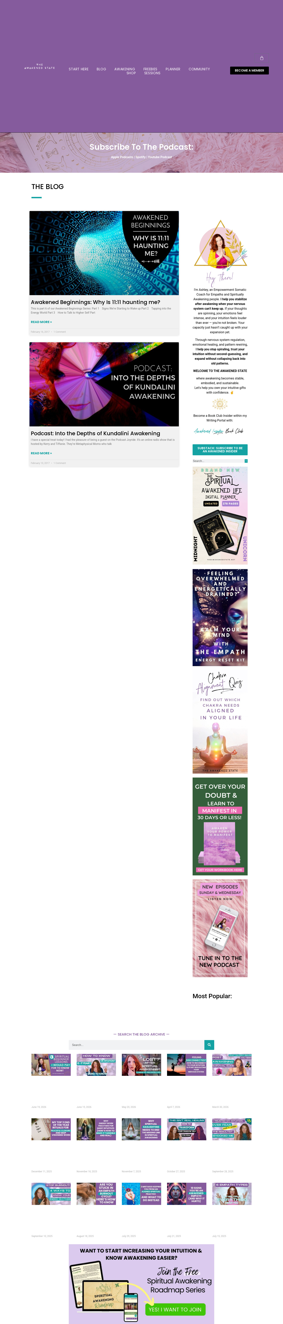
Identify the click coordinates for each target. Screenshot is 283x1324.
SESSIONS (152, 73)
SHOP (131, 73)
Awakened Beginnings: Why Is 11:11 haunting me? (95, 302)
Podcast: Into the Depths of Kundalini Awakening (95, 433)
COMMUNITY (199, 69)
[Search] (246, 461)
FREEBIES (150, 69)
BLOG (101, 69)
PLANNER (173, 69)
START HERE (78, 69)
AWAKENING (124, 69)
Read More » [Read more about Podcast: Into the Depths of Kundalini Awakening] (41, 453)
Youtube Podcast (160, 157)
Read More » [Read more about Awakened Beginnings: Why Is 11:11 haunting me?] (41, 322)
